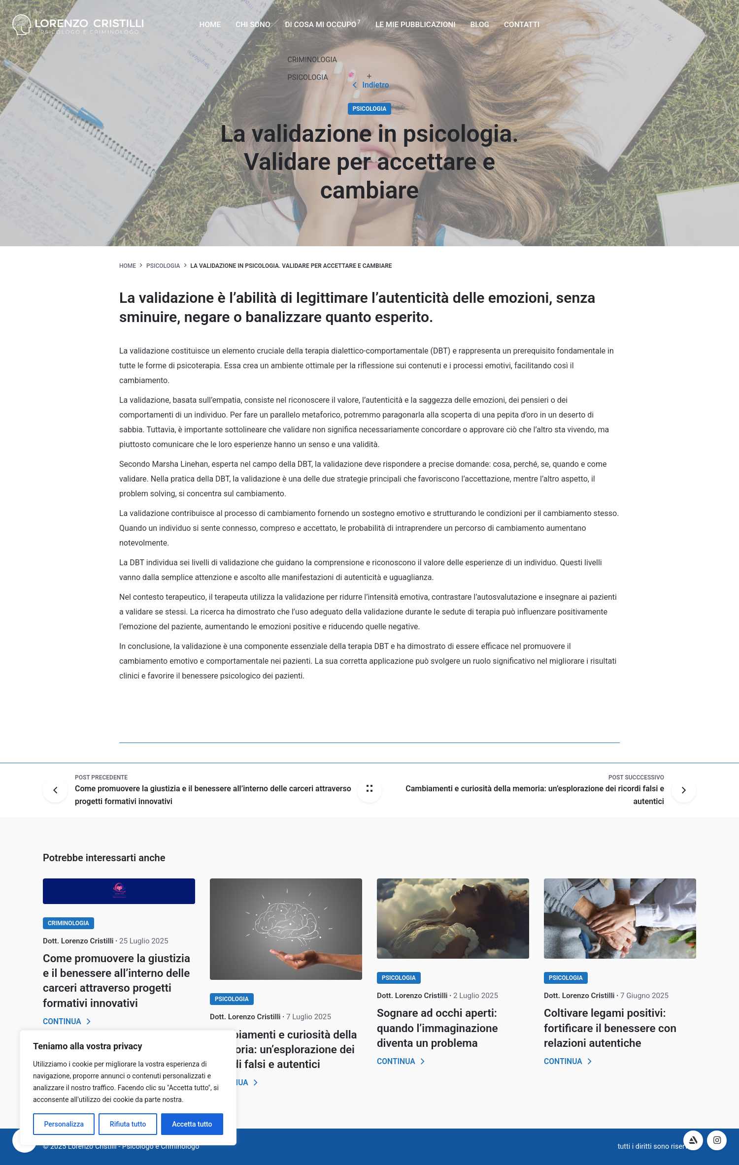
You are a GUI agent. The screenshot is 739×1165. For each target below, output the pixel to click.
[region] (128, 1087)
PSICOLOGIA (370, 108)
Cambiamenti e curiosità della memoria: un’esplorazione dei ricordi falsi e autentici (283, 1049)
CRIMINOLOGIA (68, 923)
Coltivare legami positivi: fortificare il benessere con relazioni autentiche (610, 1027)
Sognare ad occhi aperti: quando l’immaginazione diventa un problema (437, 1027)
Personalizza (64, 1124)
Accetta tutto (192, 1124)
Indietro (369, 85)
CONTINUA (68, 1022)
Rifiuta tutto (128, 1124)
